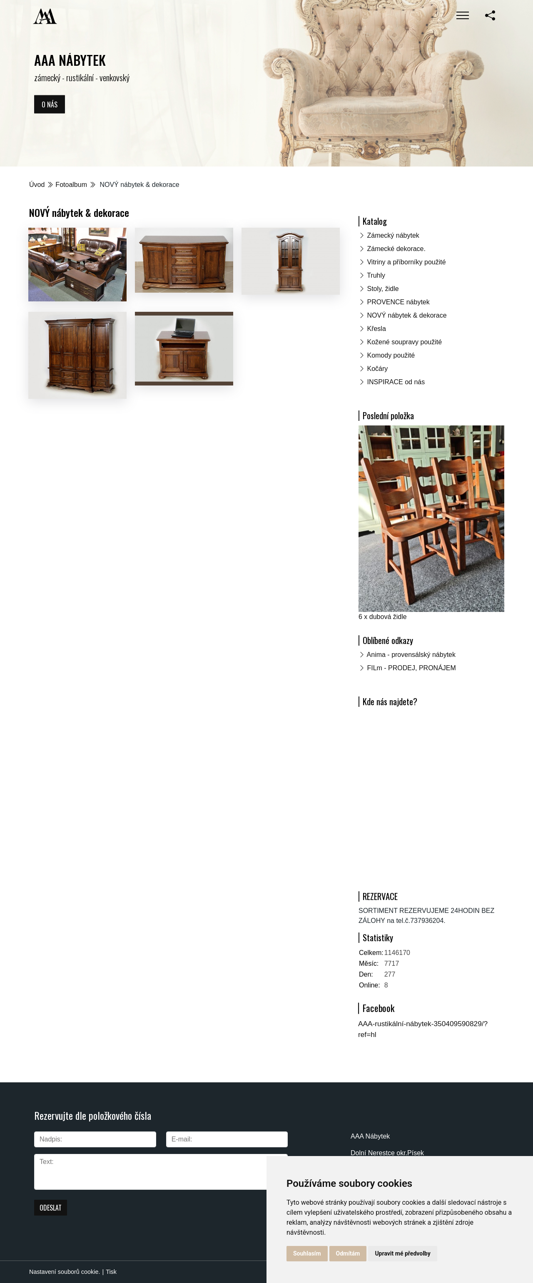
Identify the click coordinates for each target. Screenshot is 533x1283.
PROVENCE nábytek (398, 302)
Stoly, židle (383, 288)
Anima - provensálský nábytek (411, 654)
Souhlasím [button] (307, 1253)
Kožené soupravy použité (404, 342)
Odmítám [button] (348, 1253)
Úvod (37, 184)
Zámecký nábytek (393, 235)
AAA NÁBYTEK (70, 60)
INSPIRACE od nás (396, 381)
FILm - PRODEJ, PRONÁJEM (411, 667)
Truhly (376, 275)
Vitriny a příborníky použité (406, 262)
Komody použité (391, 355)
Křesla (376, 328)
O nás (49, 104)
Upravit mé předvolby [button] (402, 1253)
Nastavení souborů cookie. (64, 1271)
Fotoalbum (71, 184)
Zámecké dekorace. (396, 248)
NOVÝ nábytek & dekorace (406, 315)
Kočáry (377, 368)
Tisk (111, 1271)
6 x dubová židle (383, 616)
